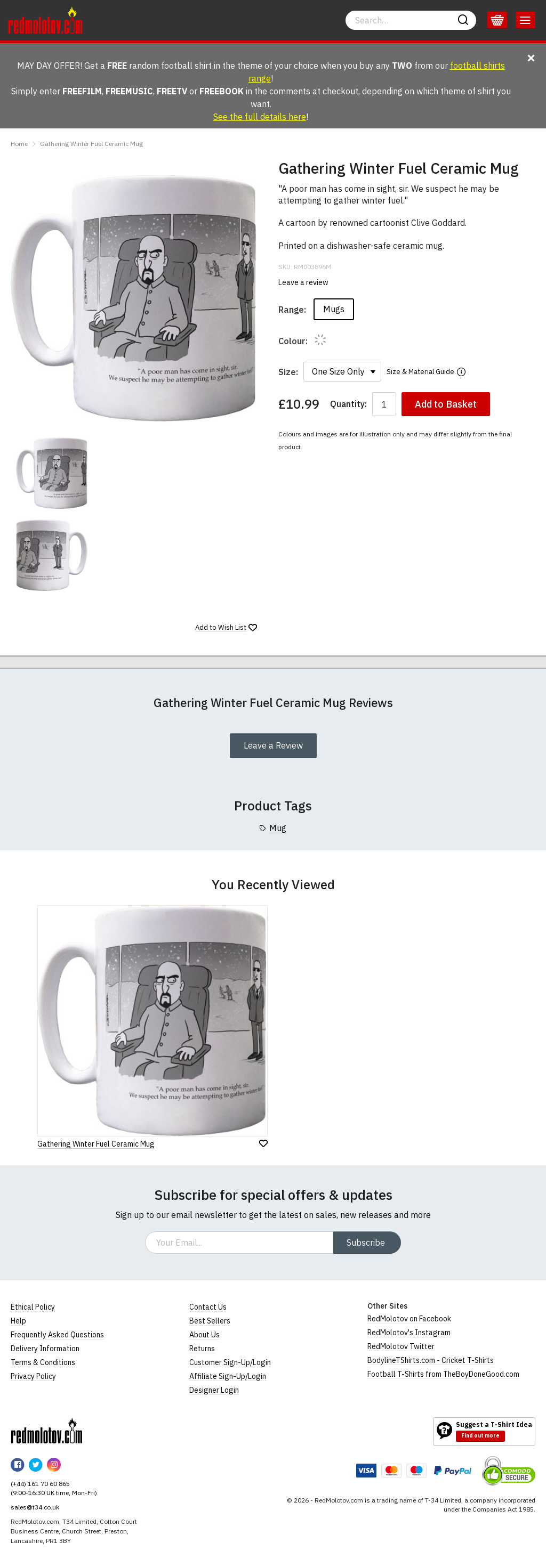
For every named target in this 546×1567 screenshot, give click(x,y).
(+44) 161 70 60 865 (40, 1484)
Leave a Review (273, 745)
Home (19, 144)
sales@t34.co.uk (35, 1507)
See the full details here (259, 116)
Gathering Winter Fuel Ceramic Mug (91, 144)
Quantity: (348, 404)
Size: (288, 372)
